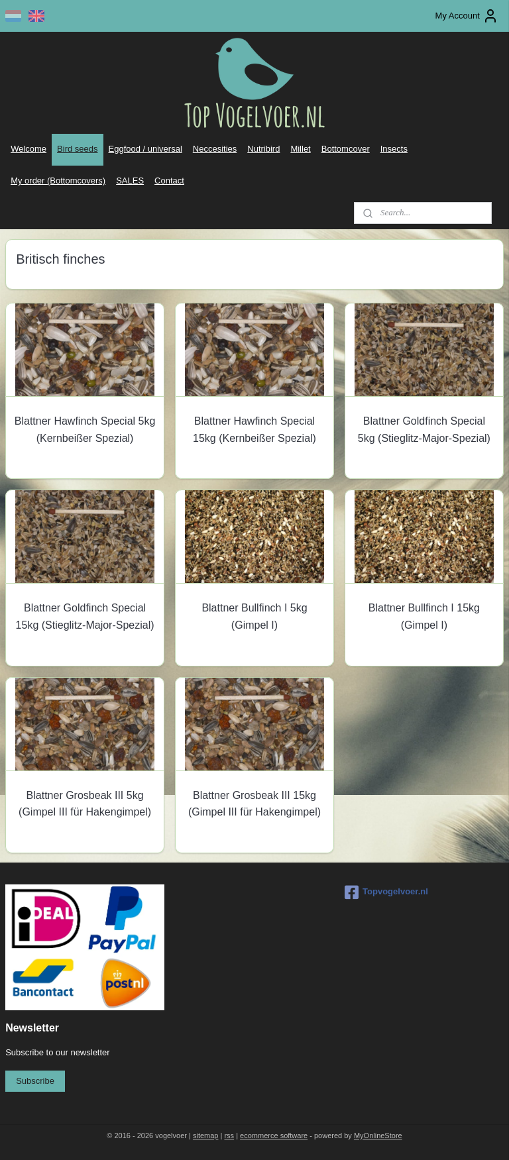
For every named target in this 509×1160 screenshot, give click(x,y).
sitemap (206, 1135)
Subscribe (35, 1081)
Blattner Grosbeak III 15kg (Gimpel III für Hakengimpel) (254, 803)
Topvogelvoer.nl (386, 892)
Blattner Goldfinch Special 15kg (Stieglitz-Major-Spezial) (85, 616)
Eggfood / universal (145, 149)
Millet (300, 149)
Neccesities (215, 149)
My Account (466, 16)
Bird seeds (77, 149)
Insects (394, 149)
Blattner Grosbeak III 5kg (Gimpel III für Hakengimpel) (85, 803)
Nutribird (263, 149)
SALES (130, 180)
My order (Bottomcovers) (58, 180)
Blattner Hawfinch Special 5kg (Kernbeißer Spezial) (85, 429)
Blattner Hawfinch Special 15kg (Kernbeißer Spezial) (254, 429)
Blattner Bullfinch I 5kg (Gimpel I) (254, 616)
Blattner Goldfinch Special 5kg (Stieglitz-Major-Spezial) (424, 429)
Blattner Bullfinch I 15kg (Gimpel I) (424, 616)
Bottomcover (345, 149)
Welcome (28, 149)
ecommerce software (274, 1135)
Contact (169, 180)
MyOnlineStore (378, 1135)
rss (229, 1135)
